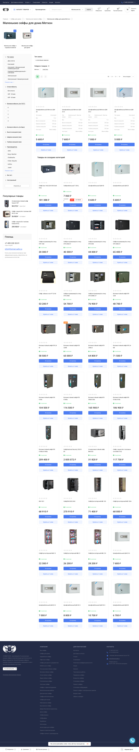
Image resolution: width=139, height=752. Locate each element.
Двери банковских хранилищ (48, 709)
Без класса (10, 91)
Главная (5, 19)
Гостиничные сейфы (46, 681)
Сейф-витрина (44, 715)
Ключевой (9, 64)
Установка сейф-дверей (80, 687)
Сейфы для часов (45, 699)
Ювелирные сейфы (45, 702)
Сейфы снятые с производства (49, 733)
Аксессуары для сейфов (47, 727)
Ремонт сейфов (77, 684)
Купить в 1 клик (46, 150)
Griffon (8, 164)
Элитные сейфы (45, 684)
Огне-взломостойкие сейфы (48, 669)
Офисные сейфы (45, 659)
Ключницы (43, 724)
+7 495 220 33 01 (128, 2)
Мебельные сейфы (45, 666)
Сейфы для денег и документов (49, 662)
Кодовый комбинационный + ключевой (15, 72)
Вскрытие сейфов (78, 678)
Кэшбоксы (43, 721)
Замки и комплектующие (47, 730)
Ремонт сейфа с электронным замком (84, 690)
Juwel (8, 167)
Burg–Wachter (10, 154)
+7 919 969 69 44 (113, 652)
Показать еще (9, 82)
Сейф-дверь (43, 718)
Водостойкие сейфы (46, 678)
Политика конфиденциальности (82, 662)
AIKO (8, 151)
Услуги (75, 656)
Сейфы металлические (47, 696)
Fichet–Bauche (11, 161)
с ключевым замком (41, 60)
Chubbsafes (10, 157)
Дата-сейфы (43, 712)
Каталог (75, 669)
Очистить (17, 186)
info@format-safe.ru (13, 249)
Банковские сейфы (45, 706)
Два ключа (10, 61)
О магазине (76, 659)
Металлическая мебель (47, 690)
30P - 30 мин (10, 94)
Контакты (76, 650)
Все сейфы (43, 650)
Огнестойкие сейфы (46, 675)
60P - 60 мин (10, 97)
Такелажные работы (79, 672)
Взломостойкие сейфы (46, 672)
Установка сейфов (78, 681)
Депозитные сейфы (46, 693)
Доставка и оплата (78, 653)
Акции (75, 666)
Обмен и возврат (78, 696)
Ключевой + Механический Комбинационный (15, 68)
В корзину (46, 144)
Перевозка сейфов (78, 675)
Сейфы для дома (16, 19)
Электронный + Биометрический (16, 79)
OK (87, 744)
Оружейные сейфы (45, 656)
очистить (45, 69)
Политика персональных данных (12, 674)
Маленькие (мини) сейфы (34, 19)
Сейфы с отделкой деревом (48, 687)
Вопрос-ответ (77, 693)
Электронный (10, 76)
